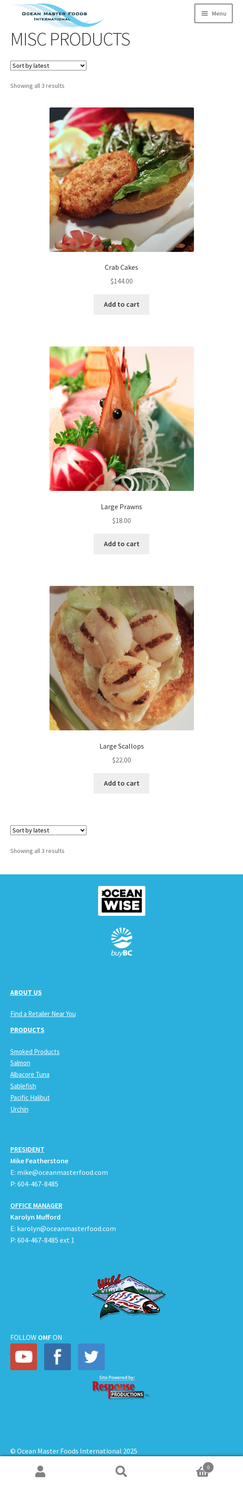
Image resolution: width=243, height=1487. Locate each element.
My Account (40, 1472)
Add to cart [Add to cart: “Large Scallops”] (122, 783)
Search (121, 1472)
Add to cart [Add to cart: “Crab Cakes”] (122, 304)
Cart (188, 1465)
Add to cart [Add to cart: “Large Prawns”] (122, 543)
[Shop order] (48, 65)
